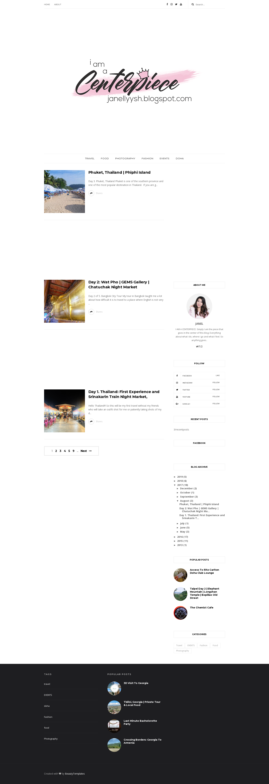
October (185, 492)
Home (47, 4)
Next (84, 450)
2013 (180, 545)
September (187, 496)
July (182, 523)
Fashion (147, 158)
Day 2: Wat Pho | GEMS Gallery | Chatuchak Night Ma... (199, 510)
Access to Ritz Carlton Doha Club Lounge (204, 571)
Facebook (197, 375)
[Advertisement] (104, 251)
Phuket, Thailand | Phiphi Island (119, 172)
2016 (180, 536)
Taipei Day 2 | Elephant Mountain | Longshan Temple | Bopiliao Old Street (204, 593)
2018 (180, 480)
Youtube (197, 396)
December (187, 488)
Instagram (197, 382)
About (57, 4)
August (185, 500)
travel (179, 645)
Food (105, 158)
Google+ (197, 403)
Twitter (197, 389)
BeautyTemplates (75, 773)
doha (47, 705)
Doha (180, 158)
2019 (180, 476)
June (183, 527)
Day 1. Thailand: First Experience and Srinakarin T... (202, 517)
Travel (90, 158)
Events (164, 158)
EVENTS (191, 645)
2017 (180, 485)
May (183, 531)
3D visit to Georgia (136, 683)
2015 (180, 541)
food (215, 645)
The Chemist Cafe (202, 607)
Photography (125, 158)
